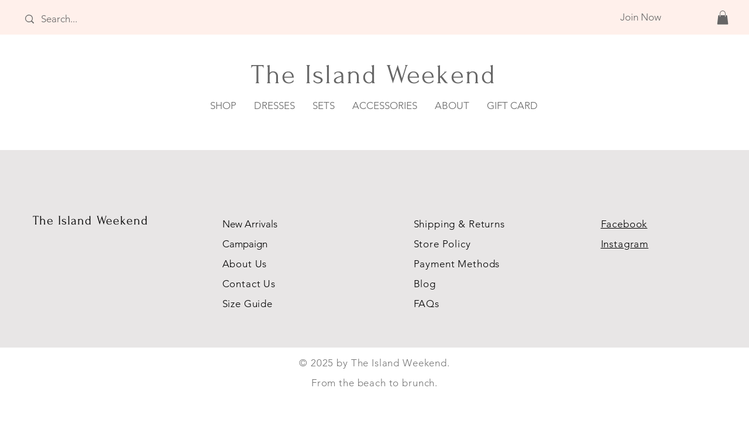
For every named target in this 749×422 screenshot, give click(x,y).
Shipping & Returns (459, 224)
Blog (425, 284)
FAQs (426, 303)
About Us (246, 264)
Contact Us (249, 284)
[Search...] (92, 19)
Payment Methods (457, 264)
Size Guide (247, 303)
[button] (723, 18)
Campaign (244, 244)
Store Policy (442, 244)
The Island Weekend (91, 220)
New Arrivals (249, 224)
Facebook (624, 224)
